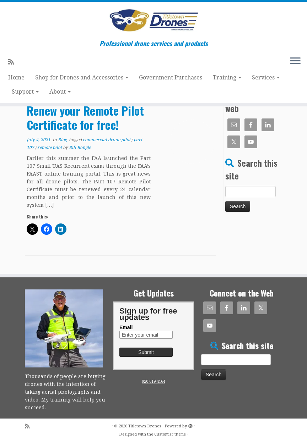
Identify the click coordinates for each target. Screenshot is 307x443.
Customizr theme (170, 434)
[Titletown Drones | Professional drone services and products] (153, 20)
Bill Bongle (80, 147)
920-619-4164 (153, 381)
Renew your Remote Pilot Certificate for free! (85, 117)
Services (266, 77)
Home (16, 77)
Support (25, 91)
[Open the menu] (295, 61)
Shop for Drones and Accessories (81, 77)
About (60, 91)
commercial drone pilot (107, 139)
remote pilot (50, 147)
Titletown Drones (144, 426)
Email (126, 327)
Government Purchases (170, 77)
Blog (63, 139)
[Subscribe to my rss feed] (13, 62)
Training (227, 77)
